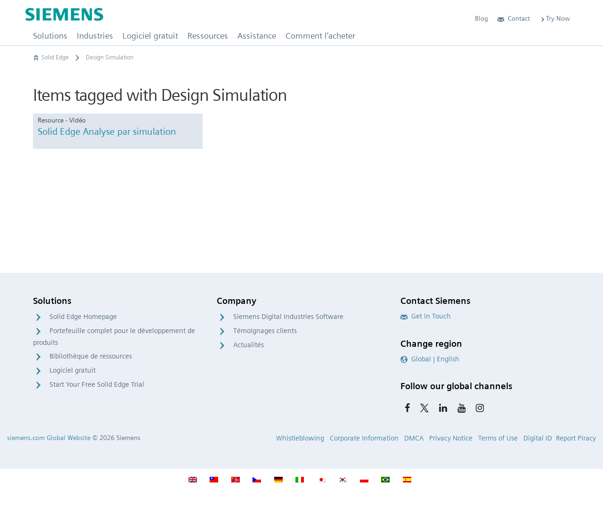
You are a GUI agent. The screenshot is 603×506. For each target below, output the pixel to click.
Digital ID (537, 438)
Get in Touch (425, 316)
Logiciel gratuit (72, 370)
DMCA (414, 438)
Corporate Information (364, 438)
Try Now (554, 18)
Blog (481, 18)
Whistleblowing (300, 438)
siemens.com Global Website (48, 437)
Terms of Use (498, 438)
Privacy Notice (451, 438)
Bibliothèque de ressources (90, 356)
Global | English (429, 359)
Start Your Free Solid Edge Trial (96, 384)
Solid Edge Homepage (83, 316)
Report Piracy (576, 438)
